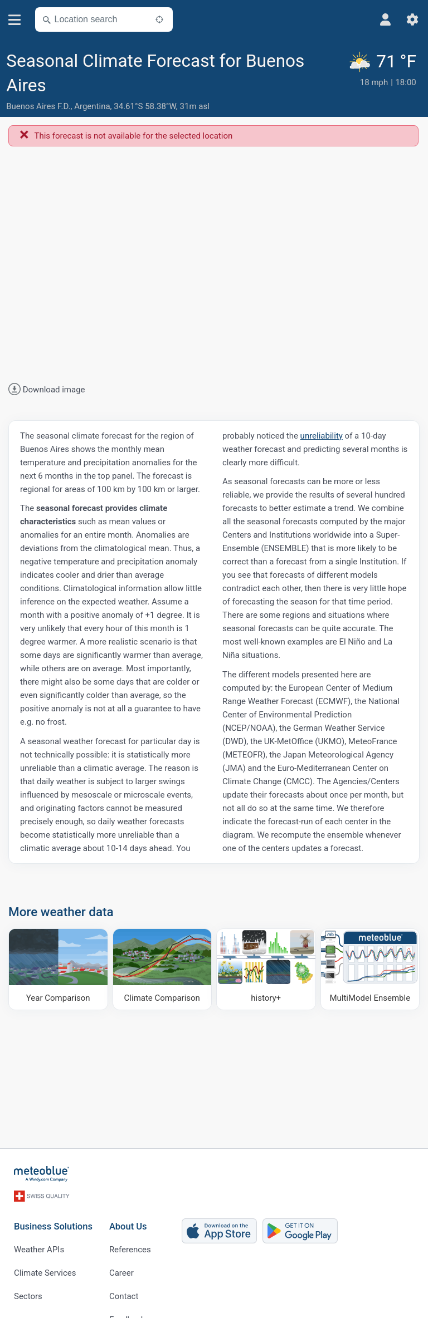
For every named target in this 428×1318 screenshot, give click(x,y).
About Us (128, 1226)
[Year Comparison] (58, 969)
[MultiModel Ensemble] (370, 969)
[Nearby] (159, 19)
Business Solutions (53, 1226)
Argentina (92, 106)
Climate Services (45, 1273)
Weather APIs (39, 1250)
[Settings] (412, 19)
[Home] (42, 1174)
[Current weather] (384, 82)
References (130, 1250)
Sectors (28, 1296)
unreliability (321, 436)
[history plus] (266, 969)
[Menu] (15, 20)
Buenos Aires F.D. (38, 106)
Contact (123, 1296)
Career (121, 1273)
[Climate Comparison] (162, 969)
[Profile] (386, 19)
